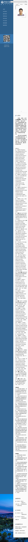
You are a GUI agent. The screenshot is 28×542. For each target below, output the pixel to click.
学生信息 (5, 20)
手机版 (26, 4)
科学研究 (5, 11)
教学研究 (5, 13)
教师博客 (5, 25)
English (17, 4)
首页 (4, 9)
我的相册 (5, 22)
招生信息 (5, 18)
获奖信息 (5, 16)
